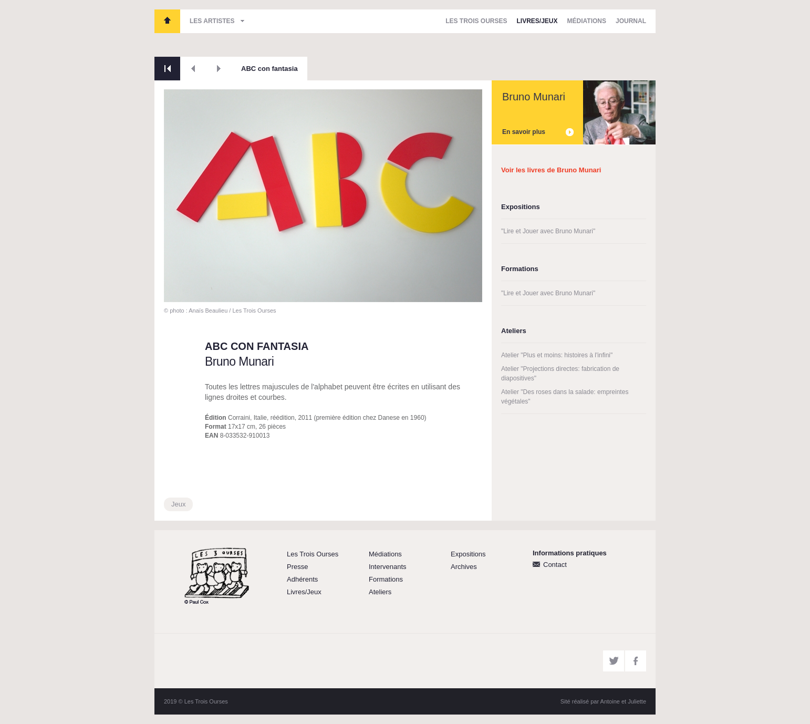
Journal (631, 21)
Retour (167, 68)
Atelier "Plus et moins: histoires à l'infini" (556, 355)
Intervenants (388, 567)
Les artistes (212, 21)
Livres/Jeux (537, 21)
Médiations (586, 21)
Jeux (178, 504)
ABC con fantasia (269, 69)
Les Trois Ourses (167, 21)
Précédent (193, 68)
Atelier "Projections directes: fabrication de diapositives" (560, 373)
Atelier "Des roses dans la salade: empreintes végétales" (564, 396)
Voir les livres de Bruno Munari (551, 170)
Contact (555, 564)
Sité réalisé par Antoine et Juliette (603, 701)
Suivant (219, 68)
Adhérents (302, 579)
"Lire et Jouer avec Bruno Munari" (548, 231)
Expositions (468, 554)
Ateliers (380, 592)
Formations (386, 579)
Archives (464, 567)
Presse (297, 567)
